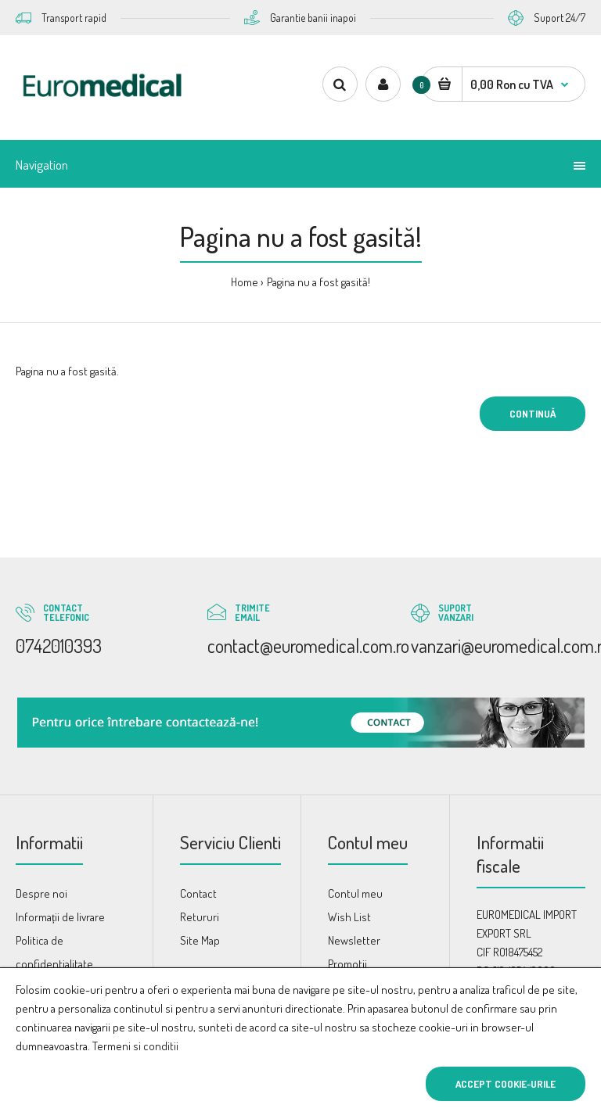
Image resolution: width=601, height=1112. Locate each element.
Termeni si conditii (135, 1045)
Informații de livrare (60, 916)
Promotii (347, 963)
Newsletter (354, 940)
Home (244, 281)
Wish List (349, 916)
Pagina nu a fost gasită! (318, 281)
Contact (198, 893)
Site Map (200, 940)
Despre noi (41, 893)
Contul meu (355, 893)
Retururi (199, 916)
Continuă (532, 413)
